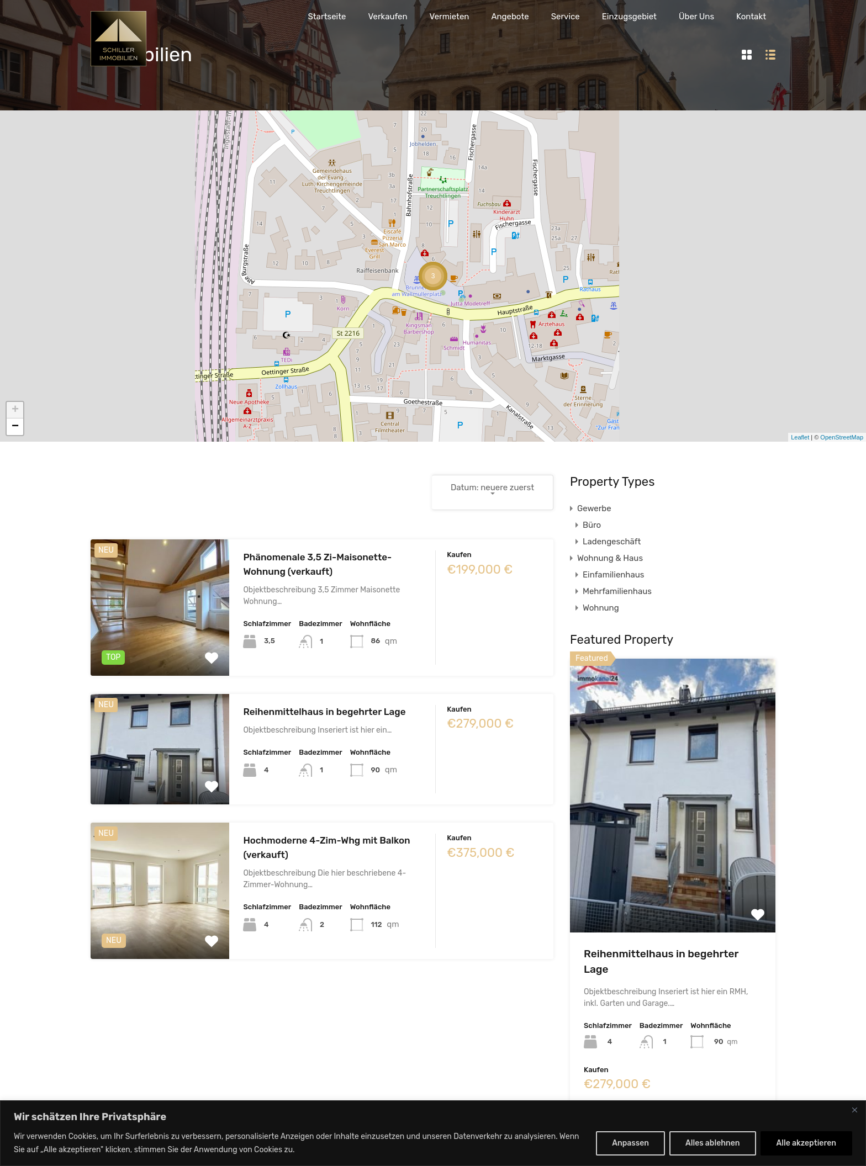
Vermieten (449, 17)
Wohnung (601, 608)
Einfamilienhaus (613, 575)
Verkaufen (387, 17)
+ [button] (15, 410)
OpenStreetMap (841, 437)
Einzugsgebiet (629, 17)
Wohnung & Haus (610, 558)
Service (565, 17)
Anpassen (630, 1143)
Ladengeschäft (612, 542)
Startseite (327, 17)
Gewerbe (594, 508)
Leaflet (800, 437)
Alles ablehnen (712, 1143)
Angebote (510, 17)
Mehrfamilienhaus (617, 591)
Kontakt (751, 17)
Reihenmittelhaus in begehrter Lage (324, 711)
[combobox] (492, 492)
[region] (433, 1133)
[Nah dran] (854, 1109)
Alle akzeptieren (806, 1143)
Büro (592, 525)
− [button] (15, 426)
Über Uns (696, 17)
